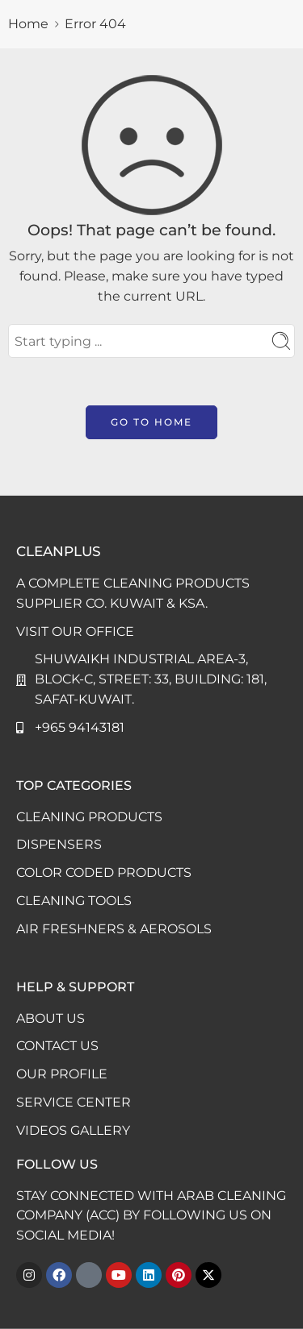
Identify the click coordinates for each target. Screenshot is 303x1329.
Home (28, 23)
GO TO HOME (151, 422)
